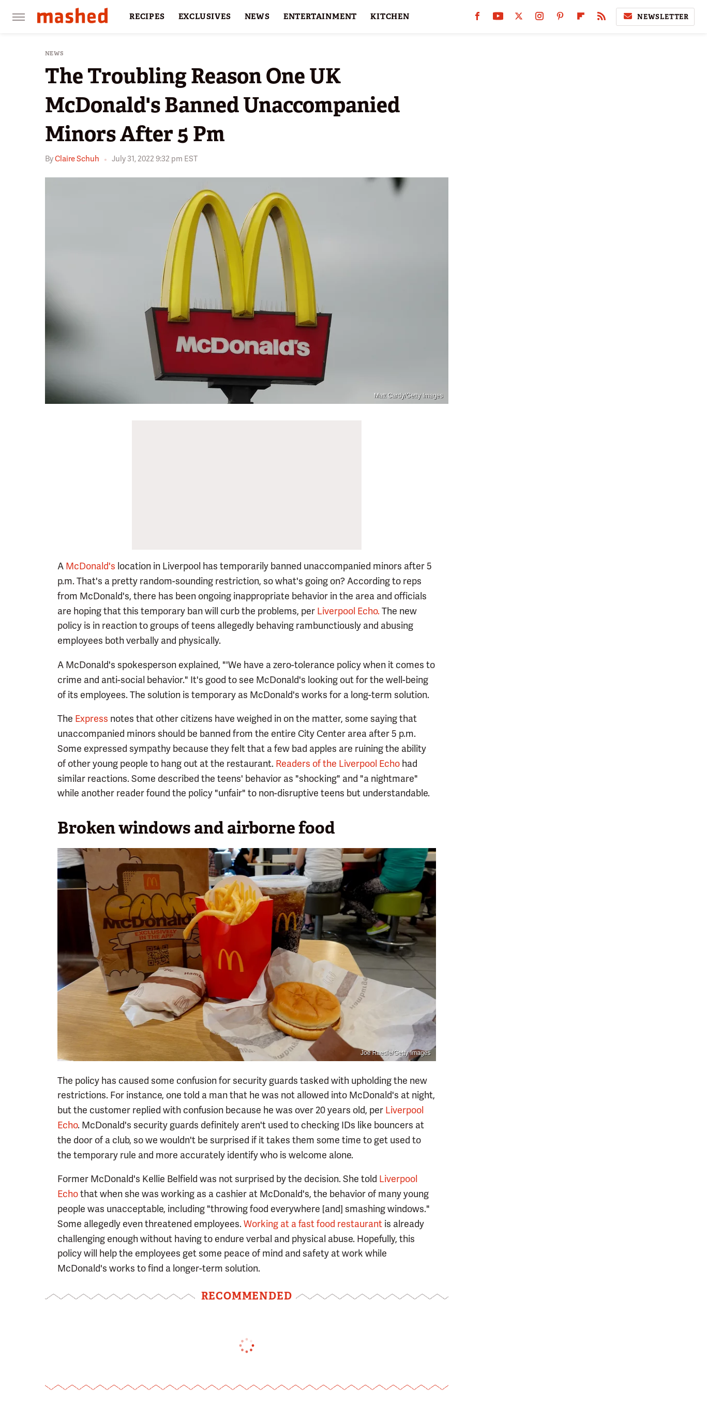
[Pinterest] (560, 18)
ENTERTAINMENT (320, 16)
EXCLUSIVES (204, 16)
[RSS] (601, 18)
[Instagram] (539, 18)
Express (91, 718)
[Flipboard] (581, 18)
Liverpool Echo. (348, 611)
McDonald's (90, 566)
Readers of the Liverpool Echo (338, 763)
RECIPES (147, 16)
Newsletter (655, 16)
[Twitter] (519, 18)
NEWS (257, 16)
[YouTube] (498, 18)
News (54, 53)
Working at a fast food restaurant (313, 1224)
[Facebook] (477, 18)
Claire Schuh (77, 159)
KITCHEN (390, 16)
